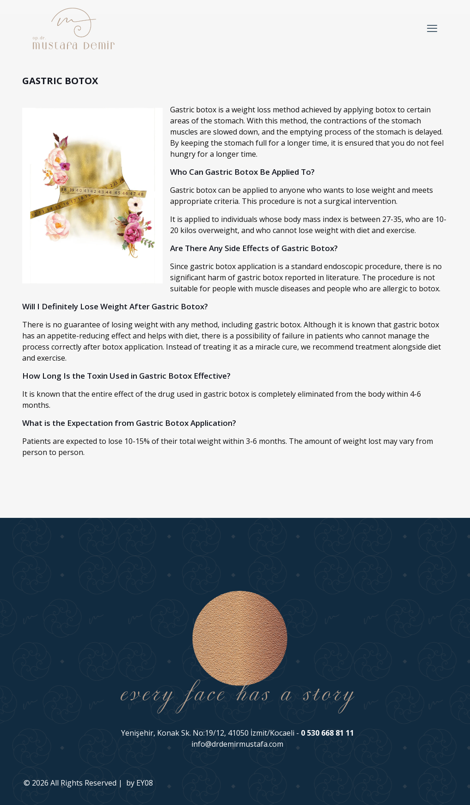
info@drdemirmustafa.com (237, 744)
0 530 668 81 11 (327, 733)
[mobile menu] (432, 28)
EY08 (144, 783)
